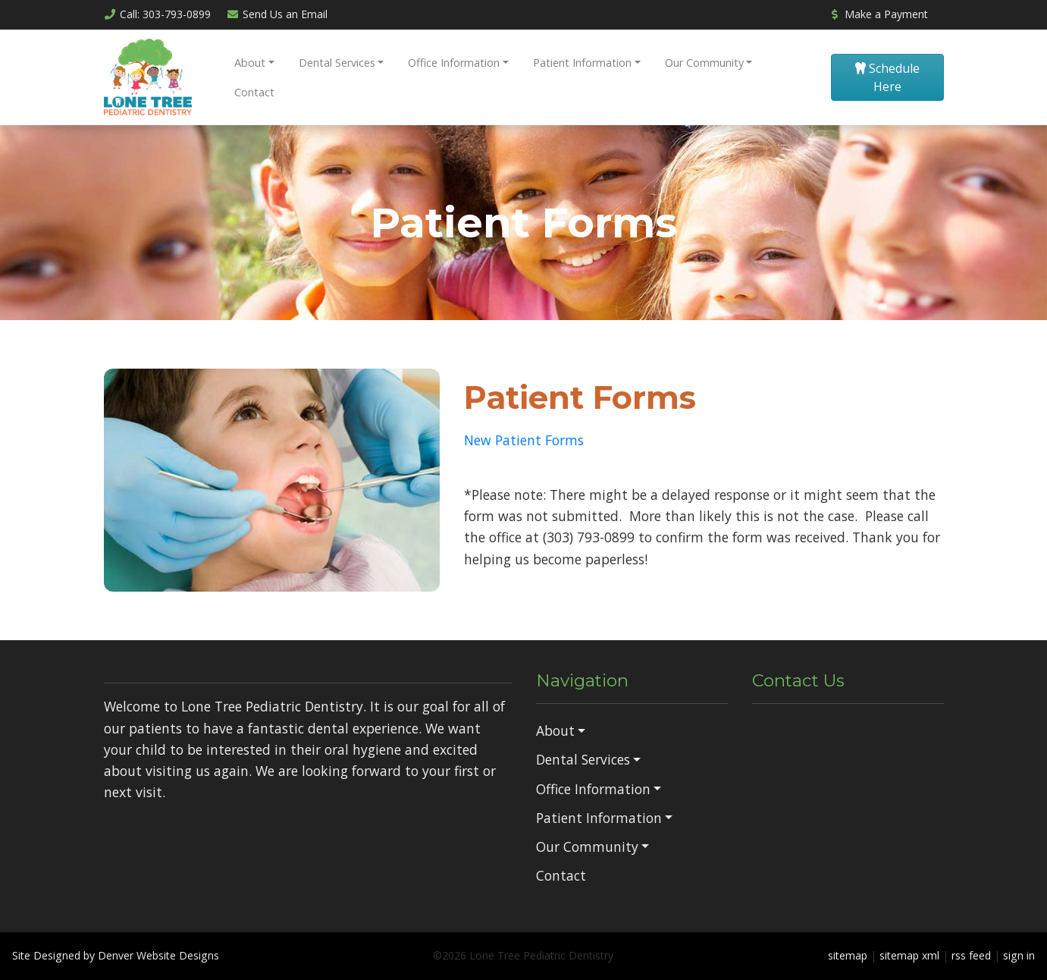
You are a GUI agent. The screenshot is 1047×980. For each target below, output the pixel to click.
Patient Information (582, 62)
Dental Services (337, 62)
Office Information (454, 62)
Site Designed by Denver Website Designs (115, 955)
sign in (1019, 955)
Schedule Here (887, 77)
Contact (254, 92)
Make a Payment (878, 14)
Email (277, 14)
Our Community (704, 62)
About (249, 62)
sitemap (847, 955)
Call (158, 14)
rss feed (971, 955)
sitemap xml (909, 955)
